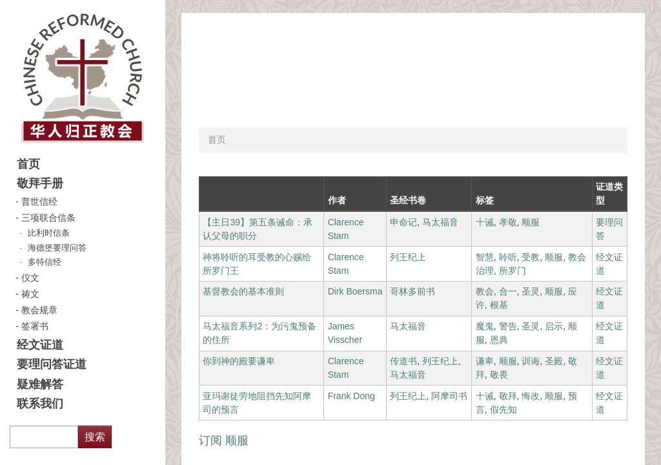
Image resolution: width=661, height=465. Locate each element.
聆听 (508, 257)
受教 (531, 257)
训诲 (531, 361)
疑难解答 (40, 384)
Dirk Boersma (355, 291)
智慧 (485, 257)
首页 (28, 164)
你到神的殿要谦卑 (239, 361)
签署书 (34, 326)
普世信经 (39, 201)
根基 (499, 305)
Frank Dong (351, 396)
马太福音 (440, 222)
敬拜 (508, 396)
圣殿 (554, 361)
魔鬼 (485, 326)
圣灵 (531, 291)
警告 (508, 326)
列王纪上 (408, 257)
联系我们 (40, 403)
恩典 (499, 340)
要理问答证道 (51, 364)
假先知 (503, 409)
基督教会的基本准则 (243, 291)
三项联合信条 (48, 217)
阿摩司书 (449, 396)
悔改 (531, 396)
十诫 (485, 222)
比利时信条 (49, 233)
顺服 (531, 222)
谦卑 (485, 361)
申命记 (403, 222)
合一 (508, 291)
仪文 (30, 278)
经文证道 (40, 344)
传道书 (403, 361)
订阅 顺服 (224, 440)
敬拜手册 (40, 183)
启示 (554, 326)
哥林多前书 (412, 291)
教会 (485, 291)
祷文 (30, 294)
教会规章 (39, 310)
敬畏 (499, 374)
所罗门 (512, 270)
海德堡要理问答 (57, 248)
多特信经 (44, 262)
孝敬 (508, 222)
